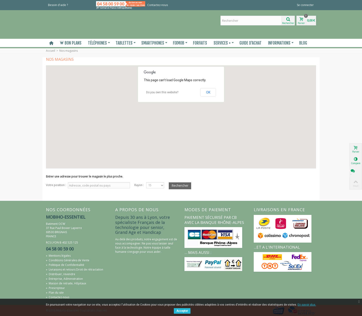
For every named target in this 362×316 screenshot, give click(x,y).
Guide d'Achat (250, 42)
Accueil (50, 51)
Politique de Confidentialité (65, 265)
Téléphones (99, 42)
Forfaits (200, 42)
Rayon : (139, 185)
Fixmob (180, 42)
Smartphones (154, 42)
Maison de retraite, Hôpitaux (66, 283)
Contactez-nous (157, 5)
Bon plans (71, 43)
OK (208, 92)
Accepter (182, 311)
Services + (224, 42)
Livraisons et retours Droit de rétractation (74, 269)
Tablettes (126, 42)
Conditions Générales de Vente (67, 260)
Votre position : (56, 185)
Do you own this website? (162, 92)
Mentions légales (58, 256)
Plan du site (55, 293)
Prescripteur (55, 288)
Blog (303, 42)
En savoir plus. (307, 304)
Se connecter (305, 5)
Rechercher (180, 185)
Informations (281, 42)
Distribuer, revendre (60, 274)
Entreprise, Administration (64, 279)
